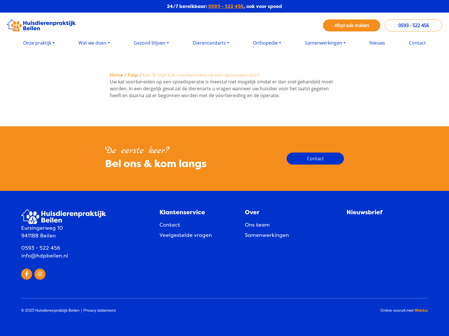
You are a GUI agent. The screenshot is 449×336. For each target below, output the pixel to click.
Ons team (257, 224)
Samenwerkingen (323, 43)
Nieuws (377, 43)
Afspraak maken (351, 25)
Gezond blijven (150, 43)
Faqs (133, 75)
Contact (417, 43)
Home (116, 75)
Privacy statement (99, 310)
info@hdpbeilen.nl (44, 255)
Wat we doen (92, 43)
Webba (421, 310)
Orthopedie (265, 43)
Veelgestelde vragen (185, 235)
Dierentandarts (209, 43)
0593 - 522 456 (226, 6)
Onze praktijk (37, 43)
